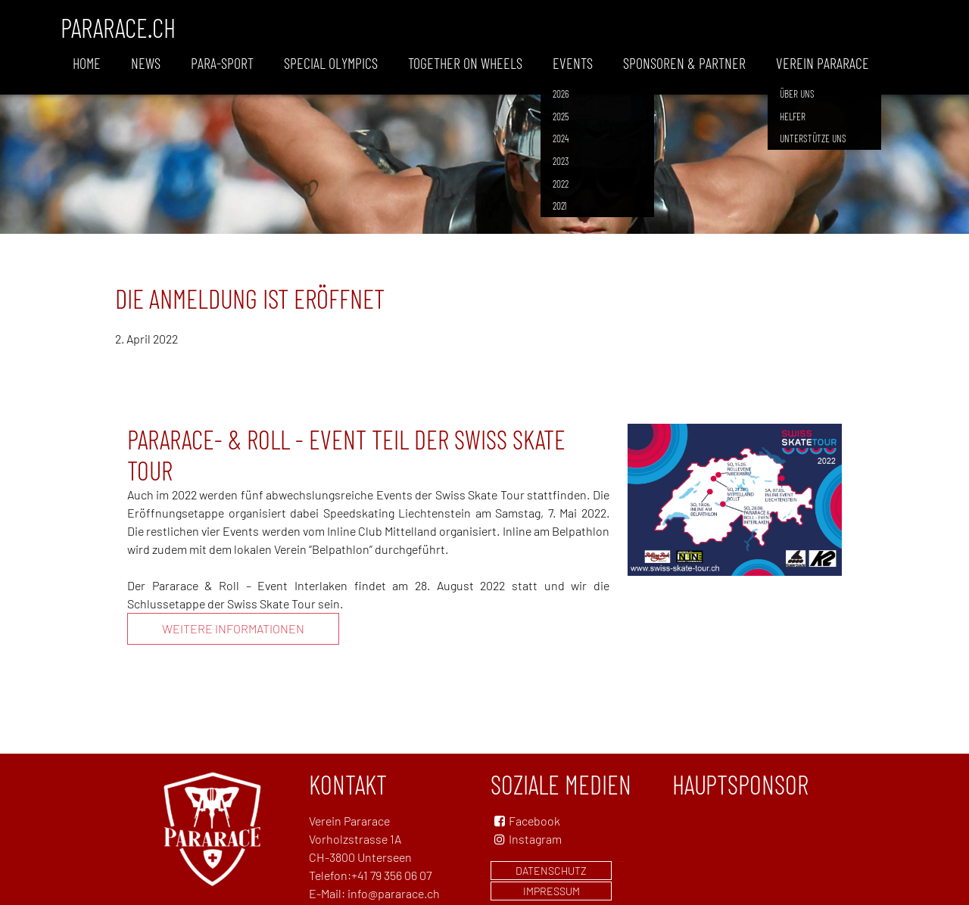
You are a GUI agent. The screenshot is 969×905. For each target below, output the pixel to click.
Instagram (526, 839)
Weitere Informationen (233, 628)
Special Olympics (331, 63)
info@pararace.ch (393, 893)
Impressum (551, 891)
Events (573, 63)
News (145, 63)
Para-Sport (222, 63)
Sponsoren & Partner (684, 63)
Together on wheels (465, 63)
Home (87, 63)
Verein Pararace (822, 63)
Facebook (534, 820)
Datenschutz (551, 870)
